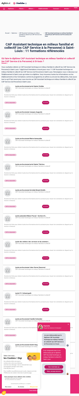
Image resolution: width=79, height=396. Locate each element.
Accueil (7, 33)
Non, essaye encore (54, 371)
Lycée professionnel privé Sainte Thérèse (30, 164)
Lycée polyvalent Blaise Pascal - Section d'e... (31, 216)
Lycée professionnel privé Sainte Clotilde (29, 86)
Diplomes (14, 33)
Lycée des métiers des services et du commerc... (32, 242)
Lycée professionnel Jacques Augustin (28, 112)
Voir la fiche (45, 102)
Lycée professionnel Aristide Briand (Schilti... (30, 190)
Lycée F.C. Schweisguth (23, 293)
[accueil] (4, 8)
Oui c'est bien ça (53, 367)
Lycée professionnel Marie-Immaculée (28, 138)
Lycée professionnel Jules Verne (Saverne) (30, 267)
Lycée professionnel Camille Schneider (28, 319)
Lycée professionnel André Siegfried (28, 345)
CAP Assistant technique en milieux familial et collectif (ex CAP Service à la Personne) (30, 34)
